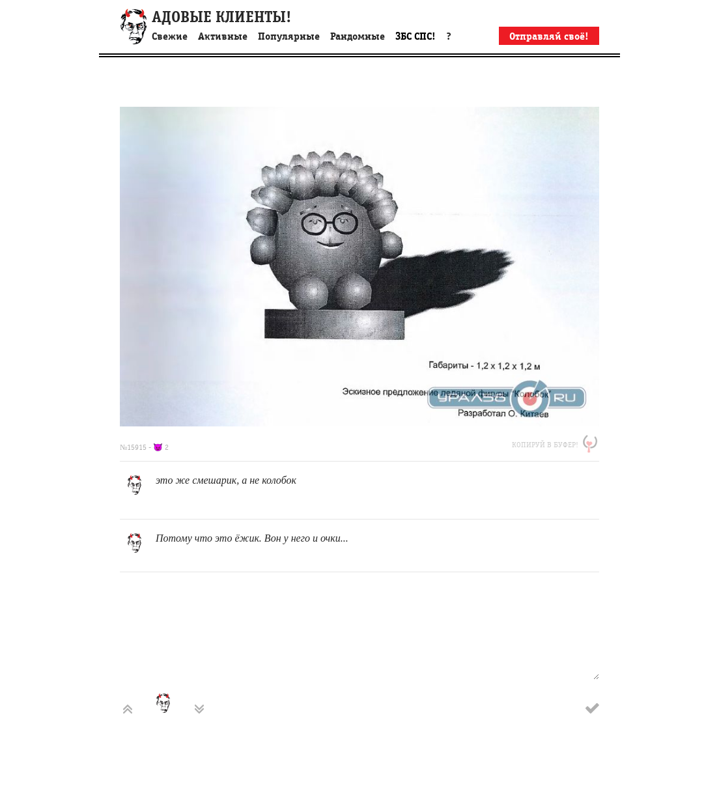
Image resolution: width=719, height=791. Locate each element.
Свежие (170, 36)
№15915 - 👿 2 (144, 447)
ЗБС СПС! (415, 36)
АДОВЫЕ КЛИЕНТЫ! (221, 17)
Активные (222, 36)
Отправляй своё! (549, 36)
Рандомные (357, 36)
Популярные (289, 36)
